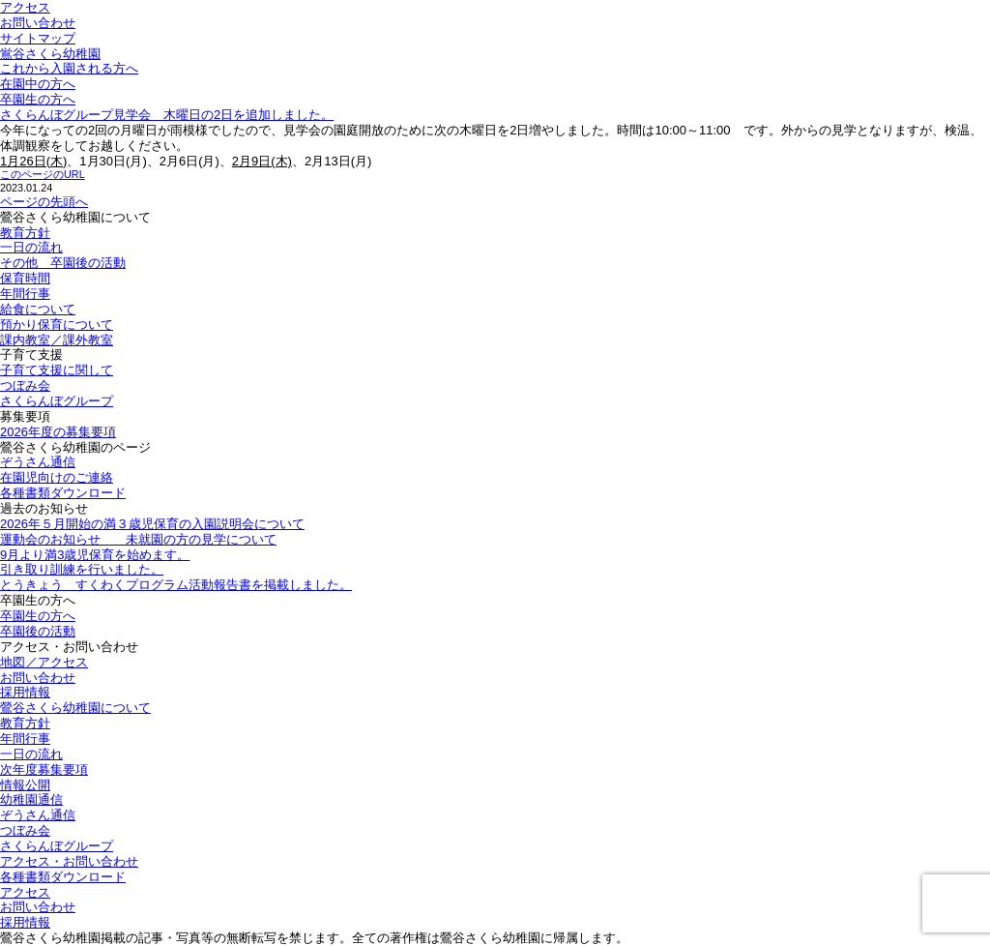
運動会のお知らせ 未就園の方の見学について (138, 539)
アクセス (25, 7)
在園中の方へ (37, 83)
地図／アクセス (44, 662)
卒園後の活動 (37, 631)
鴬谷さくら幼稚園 (50, 53)
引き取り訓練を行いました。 (81, 569)
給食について (37, 309)
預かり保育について (56, 324)
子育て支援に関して (56, 370)
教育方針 (25, 232)
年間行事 (25, 293)
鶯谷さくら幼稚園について (75, 707)
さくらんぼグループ (56, 401)
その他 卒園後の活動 (63, 262)
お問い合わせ (37, 22)
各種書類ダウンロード (63, 493)
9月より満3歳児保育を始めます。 (94, 554)
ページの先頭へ (44, 201)
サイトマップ (37, 38)
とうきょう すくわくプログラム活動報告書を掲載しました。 (176, 584)
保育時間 (25, 278)
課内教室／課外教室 (56, 340)
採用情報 (25, 692)
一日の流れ (31, 247)
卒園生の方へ (37, 99)
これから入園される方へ (69, 68)
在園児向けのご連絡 (56, 477)
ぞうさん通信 (37, 462)
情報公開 (25, 785)
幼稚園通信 (31, 799)
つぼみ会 (25, 385)
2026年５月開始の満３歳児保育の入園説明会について (152, 524)
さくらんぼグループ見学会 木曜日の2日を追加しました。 (167, 114)
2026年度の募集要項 (58, 432)
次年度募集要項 (44, 769)
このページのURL (42, 174)
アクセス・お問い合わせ (69, 861)
